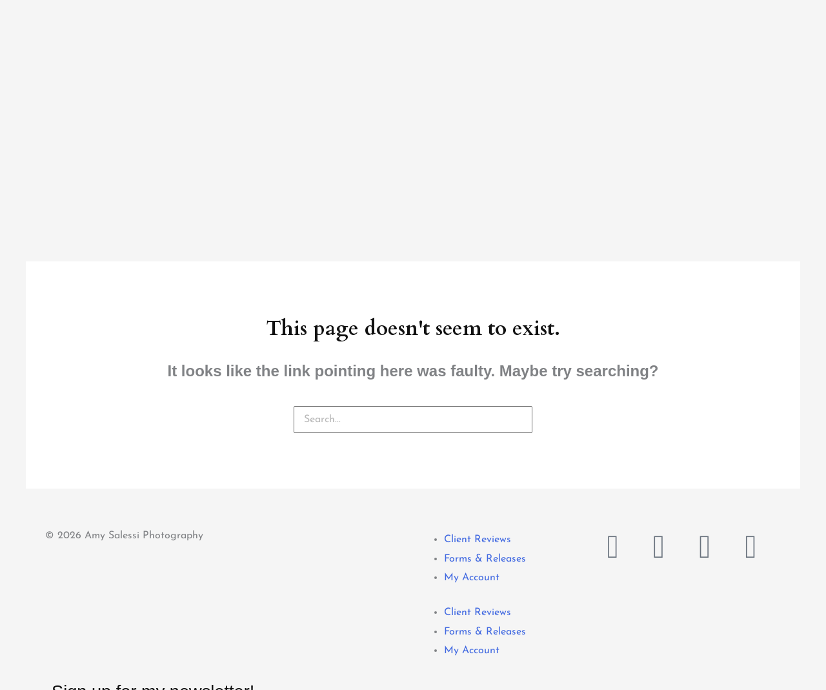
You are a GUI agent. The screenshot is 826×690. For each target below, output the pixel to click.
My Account (471, 436)
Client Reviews (477, 397)
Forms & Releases (485, 417)
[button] (2, 680)
